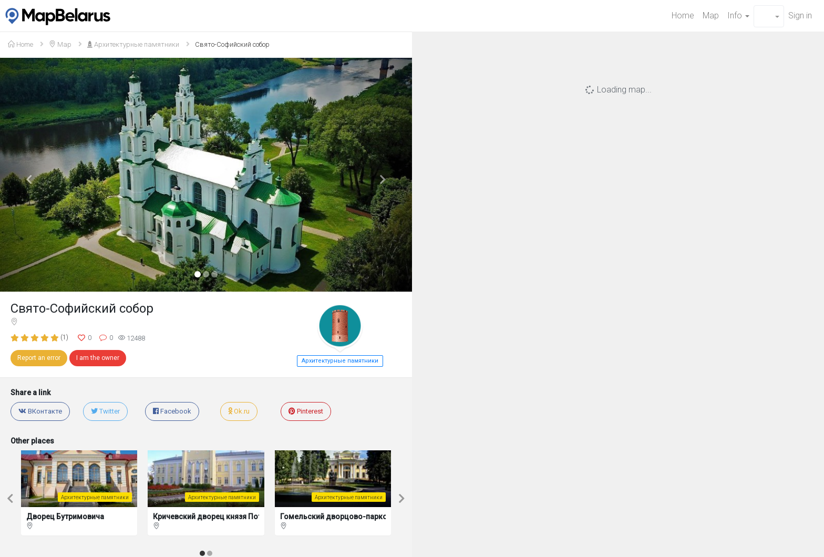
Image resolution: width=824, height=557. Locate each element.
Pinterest (306, 411)
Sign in (800, 15)
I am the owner (97, 358)
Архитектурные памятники (133, 44)
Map (711, 15)
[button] (769, 16)
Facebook (172, 411)
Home (683, 15)
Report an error (38, 358)
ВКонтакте (40, 411)
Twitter (105, 411)
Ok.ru (239, 411)
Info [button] (738, 15)
